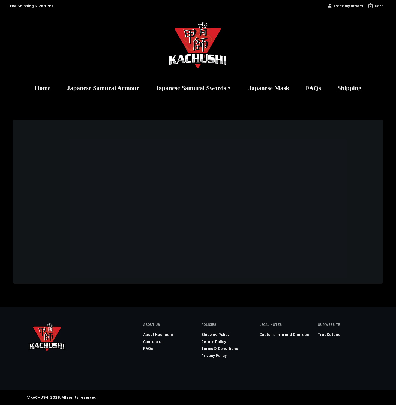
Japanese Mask (268, 87)
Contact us (153, 341)
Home (43, 87)
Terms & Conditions (219, 348)
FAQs (313, 87)
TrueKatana (329, 334)
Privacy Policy (214, 355)
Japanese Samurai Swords (193, 87)
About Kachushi (158, 334)
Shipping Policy (215, 334)
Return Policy (213, 341)
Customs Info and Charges (284, 334)
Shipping (349, 87)
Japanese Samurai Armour (103, 87)
